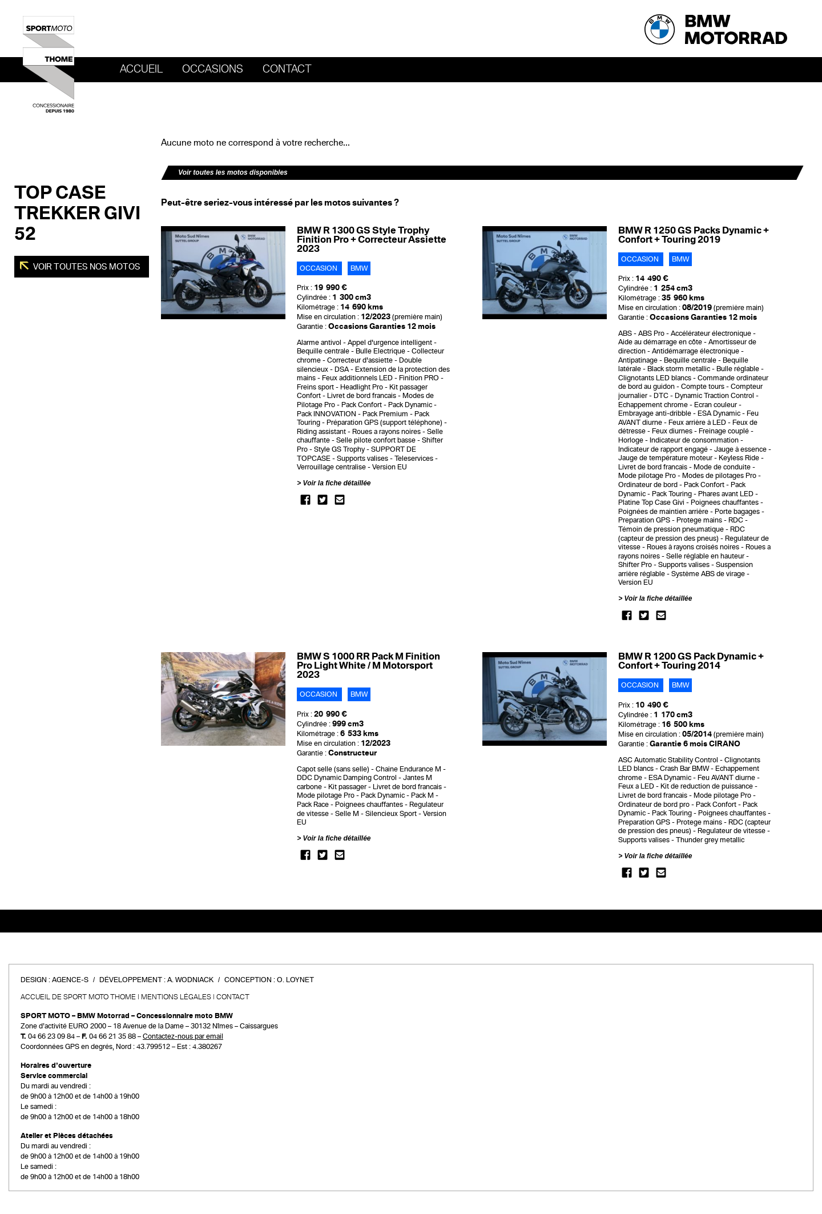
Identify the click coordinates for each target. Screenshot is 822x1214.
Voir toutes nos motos (85, 266)
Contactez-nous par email (183, 1036)
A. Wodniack (190, 980)
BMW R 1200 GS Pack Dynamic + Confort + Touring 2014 (691, 661)
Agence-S (70, 980)
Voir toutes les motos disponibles (233, 172)
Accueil (141, 69)
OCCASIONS (212, 69)
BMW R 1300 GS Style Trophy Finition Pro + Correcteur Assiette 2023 (371, 239)
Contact (287, 69)
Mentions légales (176, 997)
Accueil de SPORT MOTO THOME (78, 997)
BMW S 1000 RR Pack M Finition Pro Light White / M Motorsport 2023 (368, 665)
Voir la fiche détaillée (337, 483)
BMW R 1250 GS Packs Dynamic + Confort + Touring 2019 (693, 235)
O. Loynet (295, 980)
